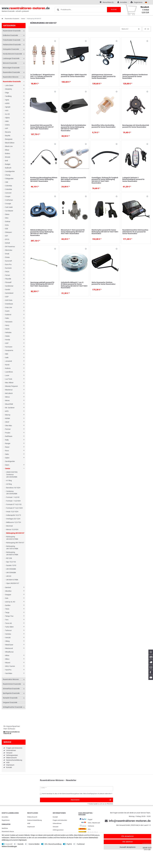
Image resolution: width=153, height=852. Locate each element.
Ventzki (7, 637)
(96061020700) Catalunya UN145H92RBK (11, 474)
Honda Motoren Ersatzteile (12, 54)
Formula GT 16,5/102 (14, 504)
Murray (7, 415)
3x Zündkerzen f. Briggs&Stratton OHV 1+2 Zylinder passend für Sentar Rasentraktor (42, 76)
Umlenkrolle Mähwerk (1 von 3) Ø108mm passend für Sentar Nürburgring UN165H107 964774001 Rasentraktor (74, 285)
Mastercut (9, 390)
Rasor (7, 447)
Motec (7, 400)
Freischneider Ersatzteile (11, 40)
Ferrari (7, 275)
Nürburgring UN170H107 (15, 543)
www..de (26, 9)
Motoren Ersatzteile (10, 63)
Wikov (7, 659)
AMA (7, 121)
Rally (7, 440)
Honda (7, 340)
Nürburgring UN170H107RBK (12, 547)
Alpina (7, 118)
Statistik (20, 844)
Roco (7, 451)
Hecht (7, 329)
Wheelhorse (9, 652)
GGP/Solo (8, 300)
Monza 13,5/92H (12, 529)
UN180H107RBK (12, 580)
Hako (7, 318)
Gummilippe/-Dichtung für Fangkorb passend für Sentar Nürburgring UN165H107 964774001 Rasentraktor (105, 180)
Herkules (8, 332)
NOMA (7, 418)
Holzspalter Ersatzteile (11, 49)
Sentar (23, 18)
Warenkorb (5, 831)
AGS (6, 110)
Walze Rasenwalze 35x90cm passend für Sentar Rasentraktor (103, 283)
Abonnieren (91, 800)
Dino (6, 218)
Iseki (6, 357)
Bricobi (7, 157)
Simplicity (8, 89)
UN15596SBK (11, 572)
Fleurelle (8, 279)
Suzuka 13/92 (11, 565)
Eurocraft (8, 261)
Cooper (7, 196)
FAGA (7, 272)
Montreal (9, 526)
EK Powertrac (10, 246)
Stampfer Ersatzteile (10, 698)
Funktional (81, 844)
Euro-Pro (8, 264)
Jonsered (8, 361)
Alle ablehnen (127, 842)
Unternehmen (11, 750)
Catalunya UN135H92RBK (11, 492)
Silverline (8, 591)
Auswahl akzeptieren (128, 847)
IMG (6, 354)
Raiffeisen (8, 436)
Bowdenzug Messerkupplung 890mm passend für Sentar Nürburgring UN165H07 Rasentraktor (43, 179)
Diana (7, 214)
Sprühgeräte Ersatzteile (11, 693)
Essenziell (8, 844)
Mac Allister (9, 383)
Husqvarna (9, 350)
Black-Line (9, 146)
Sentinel (8, 587)
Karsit (7, 365)
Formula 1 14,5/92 (12, 497)
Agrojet (7, 107)
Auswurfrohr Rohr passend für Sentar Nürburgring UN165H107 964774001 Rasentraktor (42, 127)
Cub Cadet (9, 207)
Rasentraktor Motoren (11, 679)
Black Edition (9, 143)
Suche (114, 9)
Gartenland (9, 293)
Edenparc (8, 232)
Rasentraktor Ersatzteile (12, 18)
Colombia (8, 186)
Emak (7, 254)
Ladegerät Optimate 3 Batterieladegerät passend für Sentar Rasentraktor (133, 179)
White (7, 655)
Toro (6, 620)
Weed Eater (9, 645)
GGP (7, 297)
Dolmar (7, 221)
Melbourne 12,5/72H (13, 522)
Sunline (7, 605)
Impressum (10, 765)
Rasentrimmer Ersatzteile (12, 684)
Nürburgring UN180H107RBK (12, 553)
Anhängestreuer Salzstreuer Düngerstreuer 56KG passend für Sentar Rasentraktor (104, 76)
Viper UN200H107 (12, 583)
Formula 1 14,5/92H (13, 501)
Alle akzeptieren (127, 836)
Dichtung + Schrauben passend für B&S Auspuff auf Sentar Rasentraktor (73, 179)
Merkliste (5, 828)
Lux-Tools (8, 379)
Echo (7, 225)
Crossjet (8, 204)
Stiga (7, 93)
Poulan (7, 433)
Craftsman (9, 200)
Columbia (8, 189)
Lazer (7, 375)
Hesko (7, 336)
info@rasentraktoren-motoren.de (11, 732)
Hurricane (8, 347)
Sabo (7, 454)
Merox (7, 397)
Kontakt (9, 767)
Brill (6, 161)
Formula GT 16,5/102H (14, 508)
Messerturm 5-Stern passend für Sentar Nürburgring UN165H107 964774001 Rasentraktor (73, 231)
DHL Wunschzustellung (53, 844)
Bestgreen (8, 139)
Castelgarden (10, 171)
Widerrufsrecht (11, 758)
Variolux (8, 634)
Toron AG (8, 623)
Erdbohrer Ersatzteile (10, 35)
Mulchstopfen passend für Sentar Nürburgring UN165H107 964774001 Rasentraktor (105, 231)
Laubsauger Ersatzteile (11, 58)
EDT (6, 236)
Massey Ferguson (11, 386)
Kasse (12, 831)
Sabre (7, 458)
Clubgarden (9, 178)
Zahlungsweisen (12, 755)
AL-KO (7, 114)
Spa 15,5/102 (11, 562)
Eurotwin (8, 268)
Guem (7, 311)
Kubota (7, 368)
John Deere (9, 85)
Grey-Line (8, 307)
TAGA (7, 609)
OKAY (7, 422)
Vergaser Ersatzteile (10, 702)
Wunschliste (55, 41)
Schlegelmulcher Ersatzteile (12, 707)
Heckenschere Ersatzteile (12, 44)
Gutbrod (8, 314)
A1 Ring (9, 480)
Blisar (7, 150)
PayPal (69, 844)
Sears (7, 465)
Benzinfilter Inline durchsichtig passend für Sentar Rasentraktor (103, 126)
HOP (7, 343)
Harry (7, 325)
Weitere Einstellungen (9, 846)
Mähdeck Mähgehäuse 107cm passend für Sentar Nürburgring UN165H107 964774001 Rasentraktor (41, 232)
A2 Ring (9, 484)
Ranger (7, 443)
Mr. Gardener (10, 408)
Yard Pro (8, 670)
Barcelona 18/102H (13, 488)
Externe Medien (34, 844)
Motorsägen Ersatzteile (11, 68)
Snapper (8, 595)
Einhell (7, 243)
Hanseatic (8, 322)
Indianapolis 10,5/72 (13, 515)
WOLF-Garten (10, 666)
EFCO (7, 239)
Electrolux (8, 250)
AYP (6, 128)
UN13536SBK (11, 569)
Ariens (7, 125)
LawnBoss (9, 372)
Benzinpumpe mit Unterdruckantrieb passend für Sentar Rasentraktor (135, 126)
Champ (7, 175)
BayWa (7, 135)
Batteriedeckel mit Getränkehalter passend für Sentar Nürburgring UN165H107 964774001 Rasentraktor (73, 127)
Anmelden (5, 817)
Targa (7, 612)
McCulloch (9, 393)
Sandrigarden (10, 461)
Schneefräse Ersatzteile (11, 689)
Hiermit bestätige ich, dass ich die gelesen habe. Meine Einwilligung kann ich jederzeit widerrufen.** (77, 793)
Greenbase (9, 304)
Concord (8, 193)
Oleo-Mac (8, 425)
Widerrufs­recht (32, 817)
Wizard (7, 663)
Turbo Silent (9, 627)
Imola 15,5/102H (12, 511)
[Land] (146, 2)
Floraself (8, 282)
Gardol (7, 289)
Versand (9, 753)
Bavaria (8, 132)
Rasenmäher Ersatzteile (11, 72)
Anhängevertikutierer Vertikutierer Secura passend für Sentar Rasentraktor (135, 76)
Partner (8, 429)
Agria (7, 100)
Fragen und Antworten (14, 748)
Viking (7, 641)
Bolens (7, 153)
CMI (6, 182)
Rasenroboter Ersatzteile (11, 31)
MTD (7, 411)
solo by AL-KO (10, 602)
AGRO (7, 103)
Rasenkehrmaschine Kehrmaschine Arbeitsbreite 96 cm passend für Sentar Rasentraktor (135, 231)
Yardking (8, 96)
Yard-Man (8, 673)
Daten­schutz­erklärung (34, 820)
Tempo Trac (9, 616)
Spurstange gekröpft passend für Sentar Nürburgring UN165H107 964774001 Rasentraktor (42, 284)
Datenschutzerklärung (14, 760)
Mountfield (9, 404)
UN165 (8, 576)
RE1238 (9, 558)
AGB (7, 762)
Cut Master (9, 211)
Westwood (9, 648)
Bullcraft (8, 168)
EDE (6, 229)
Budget (7, 164)
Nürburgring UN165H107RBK (12, 538)
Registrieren (6, 820)
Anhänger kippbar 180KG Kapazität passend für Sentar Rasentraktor (74, 75)
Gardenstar (9, 286)
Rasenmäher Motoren (10, 77)
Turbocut (8, 630)
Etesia (7, 257)
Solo (6, 598)
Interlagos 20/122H (13, 519)
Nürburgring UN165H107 (15, 533)
